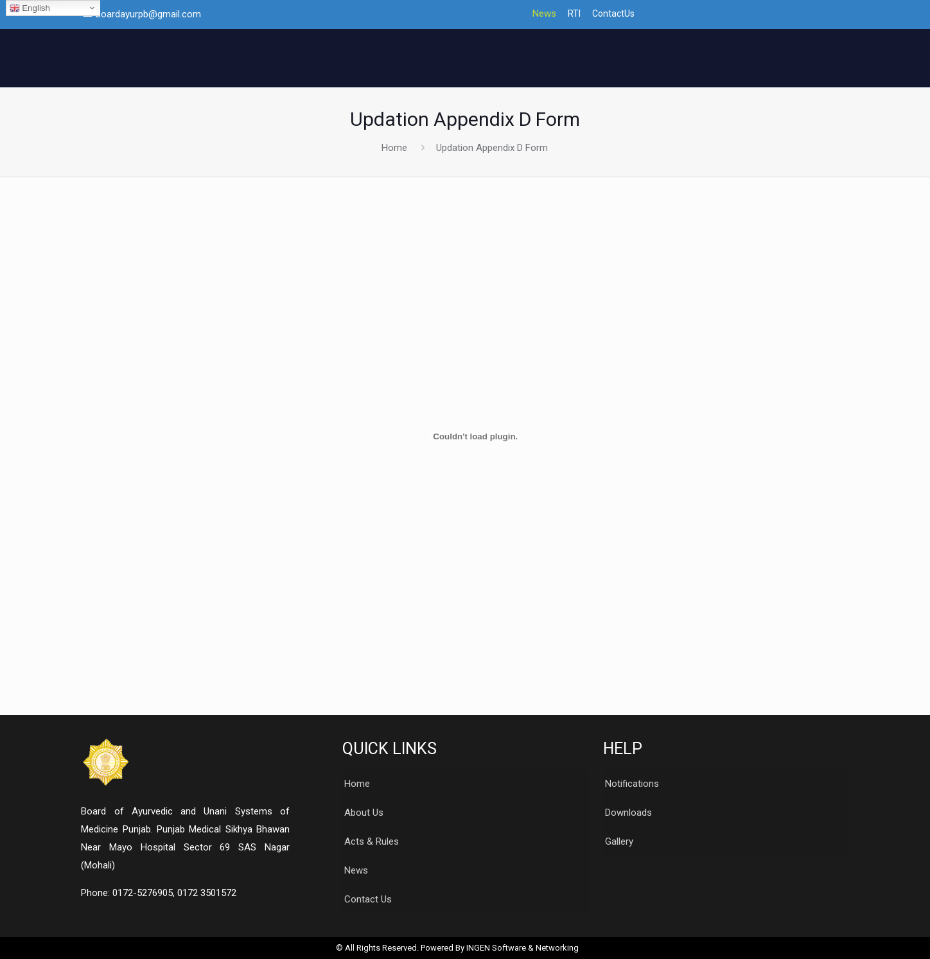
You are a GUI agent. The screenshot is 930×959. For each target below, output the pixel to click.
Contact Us (368, 899)
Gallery (619, 841)
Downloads (628, 812)
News (544, 14)
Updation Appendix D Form (492, 148)
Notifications (632, 783)
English (30, 8)
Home (394, 148)
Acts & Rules (371, 841)
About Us (363, 812)
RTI (574, 14)
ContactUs (613, 14)
